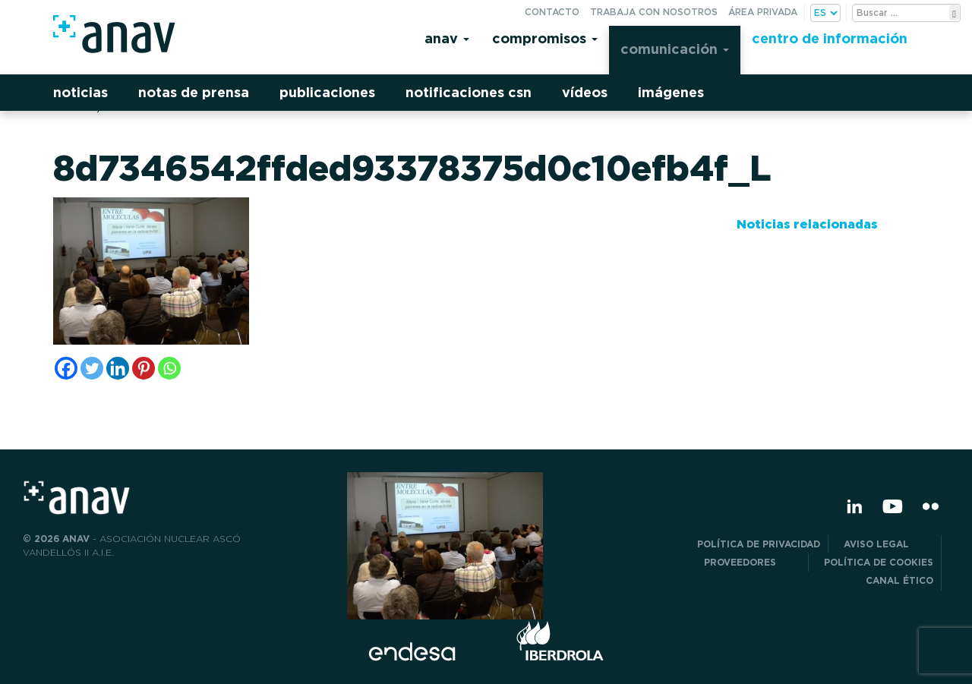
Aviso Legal (888, 544)
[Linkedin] (117, 368)
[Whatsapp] (169, 368)
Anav (446, 38)
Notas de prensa (193, 92)
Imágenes (671, 92)
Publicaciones (327, 92)
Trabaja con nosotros (654, 12)
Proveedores (752, 562)
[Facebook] (66, 368)
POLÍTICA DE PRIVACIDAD (758, 544)
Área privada (762, 12)
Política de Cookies (878, 562)
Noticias (80, 92)
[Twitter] (91, 368)
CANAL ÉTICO (899, 580)
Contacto (552, 12)
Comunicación (674, 49)
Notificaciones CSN (469, 92)
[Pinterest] (143, 368)
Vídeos (585, 92)
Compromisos (545, 38)
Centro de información (829, 38)
